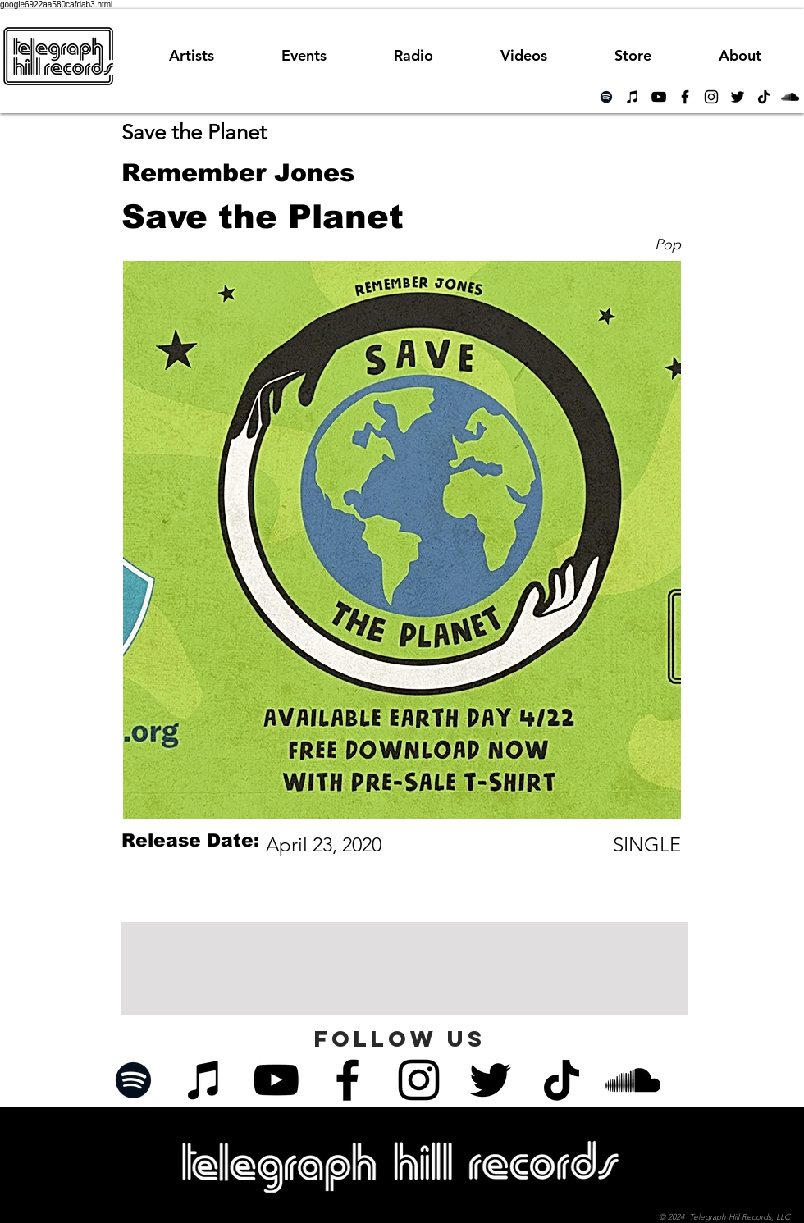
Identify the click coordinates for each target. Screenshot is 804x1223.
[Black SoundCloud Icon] (790, 97)
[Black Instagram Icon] (711, 97)
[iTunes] (633, 97)
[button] (413, 55)
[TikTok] (764, 97)
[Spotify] (606, 97)
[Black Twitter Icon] (738, 97)
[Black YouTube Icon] (659, 97)
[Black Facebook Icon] (685, 97)
